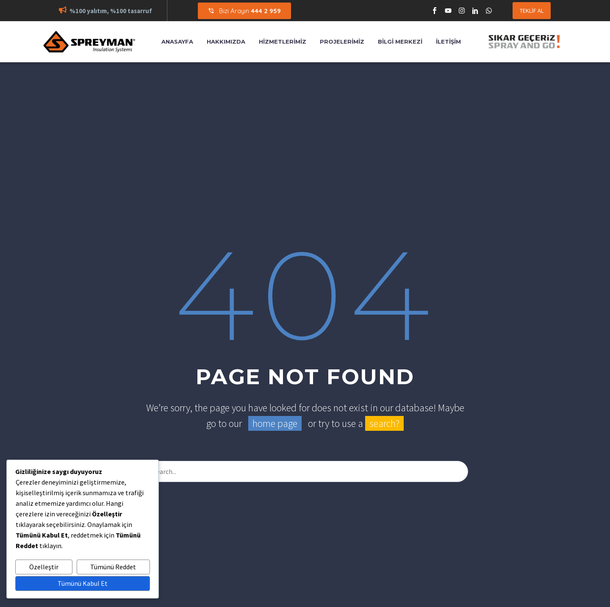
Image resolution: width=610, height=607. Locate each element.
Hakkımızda (226, 41)
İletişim (448, 41)
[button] (62, 11)
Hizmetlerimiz (282, 41)
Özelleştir (43, 567)
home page (274, 423)
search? (384, 423)
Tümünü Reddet (113, 567)
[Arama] (305, 471)
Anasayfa (177, 41)
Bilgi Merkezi (400, 41)
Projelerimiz (342, 41)
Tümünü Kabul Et (83, 583)
